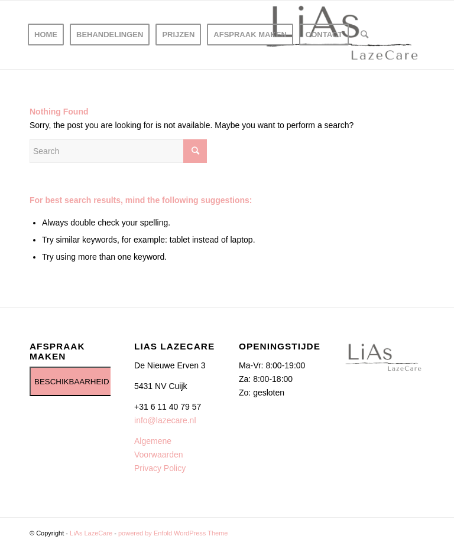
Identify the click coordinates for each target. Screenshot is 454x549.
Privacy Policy (160, 468)
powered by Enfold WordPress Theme (173, 533)
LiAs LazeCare (91, 533)
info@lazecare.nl (165, 420)
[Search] (364, 35)
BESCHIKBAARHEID (71, 381)
